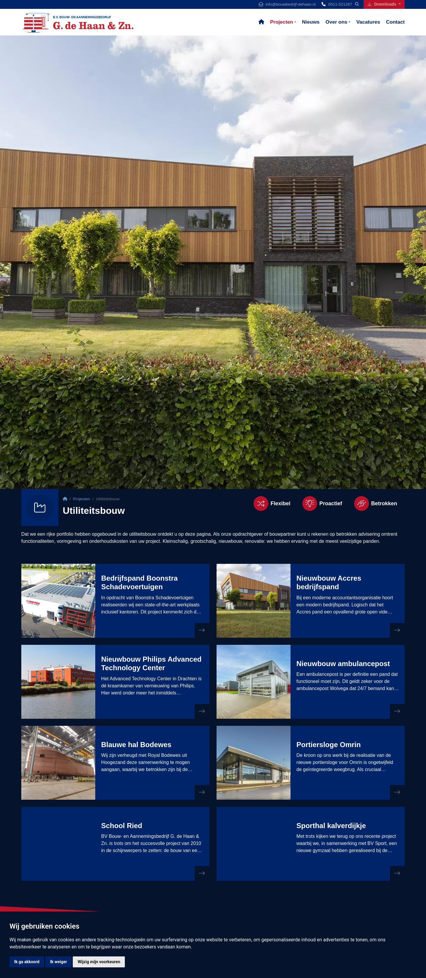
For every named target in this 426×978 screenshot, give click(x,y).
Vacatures (368, 22)
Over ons (336, 22)
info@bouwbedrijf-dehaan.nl (291, 4)
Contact (395, 22)
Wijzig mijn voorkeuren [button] (99, 961)
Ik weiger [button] (58, 961)
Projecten (281, 22)
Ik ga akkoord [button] (26, 961)
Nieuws (311, 22)
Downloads (382, 4)
